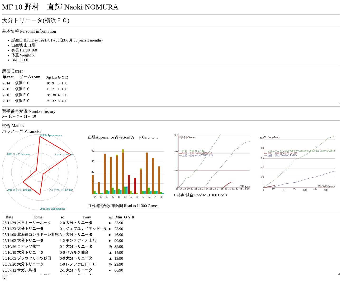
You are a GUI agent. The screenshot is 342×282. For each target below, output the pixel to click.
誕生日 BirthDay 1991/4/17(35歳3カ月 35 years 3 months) (57, 40)
